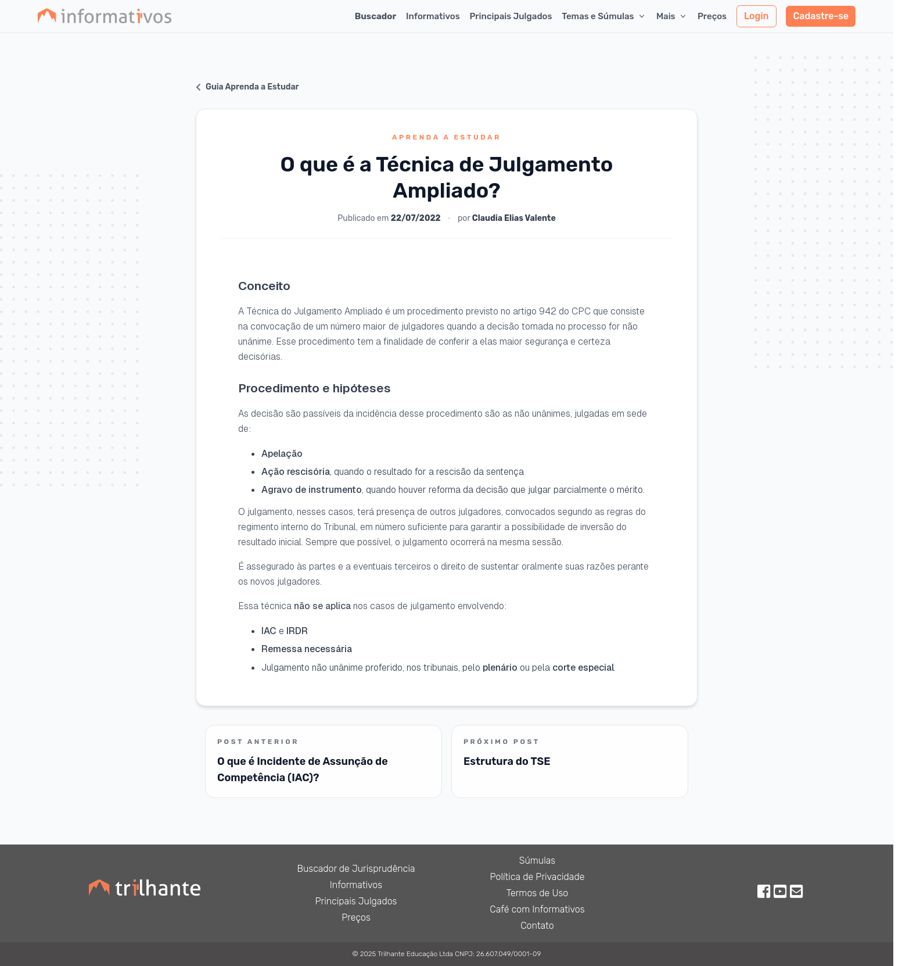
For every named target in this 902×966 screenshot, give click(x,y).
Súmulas (537, 860)
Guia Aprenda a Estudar (247, 87)
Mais (672, 16)
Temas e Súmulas (604, 16)
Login (756, 16)
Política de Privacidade (537, 876)
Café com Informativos (537, 909)
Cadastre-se (821, 16)
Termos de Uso (537, 893)
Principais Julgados (510, 16)
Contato (537, 925)
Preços (712, 16)
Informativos (433, 16)
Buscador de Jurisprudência (356, 868)
